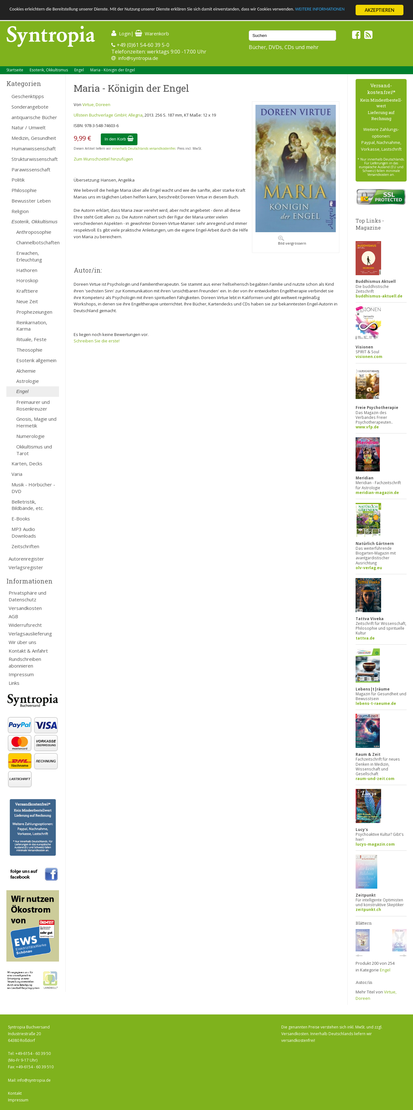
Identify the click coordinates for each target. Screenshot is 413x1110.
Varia (16, 474)
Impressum (21, 674)
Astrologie (27, 381)
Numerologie (30, 436)
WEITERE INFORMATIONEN (39, 15)
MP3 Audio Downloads (23, 532)
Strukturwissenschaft (34, 159)
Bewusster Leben (31, 200)
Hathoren (26, 270)
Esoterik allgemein (36, 360)
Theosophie (29, 350)
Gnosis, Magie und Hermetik (36, 422)
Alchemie (26, 371)
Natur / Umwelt (28, 127)
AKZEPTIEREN (379, 10)
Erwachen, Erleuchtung (29, 256)
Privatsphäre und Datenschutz (27, 596)
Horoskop (27, 280)
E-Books (20, 518)
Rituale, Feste (31, 339)
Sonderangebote (29, 107)
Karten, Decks (26, 463)
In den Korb (119, 139)
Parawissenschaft (30, 169)
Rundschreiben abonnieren (25, 662)
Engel (79, 70)
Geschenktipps (27, 96)
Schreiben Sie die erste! (97, 341)
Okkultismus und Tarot (34, 449)
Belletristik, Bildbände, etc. (27, 505)
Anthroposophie (33, 232)
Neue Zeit (27, 301)
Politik (18, 179)
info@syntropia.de (138, 58)
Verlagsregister (26, 567)
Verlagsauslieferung (30, 633)
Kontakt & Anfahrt (28, 651)
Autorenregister (26, 558)
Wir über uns (22, 642)
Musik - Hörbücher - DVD (33, 487)
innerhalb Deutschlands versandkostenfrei (143, 148)
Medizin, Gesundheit (33, 138)
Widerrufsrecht (25, 625)
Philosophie (24, 190)
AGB (13, 616)
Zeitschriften (25, 546)
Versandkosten (25, 608)
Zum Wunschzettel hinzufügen (103, 159)
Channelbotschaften (37, 242)
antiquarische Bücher (34, 117)
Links (14, 683)
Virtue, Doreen (96, 104)
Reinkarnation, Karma (31, 325)
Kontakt (15, 1093)
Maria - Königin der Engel (112, 70)
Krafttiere (27, 291)
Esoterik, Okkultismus (49, 70)
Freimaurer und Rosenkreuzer (33, 405)
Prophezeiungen (34, 312)
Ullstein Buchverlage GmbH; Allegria (108, 115)
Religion (20, 211)
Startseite (14, 70)
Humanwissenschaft (33, 148)
